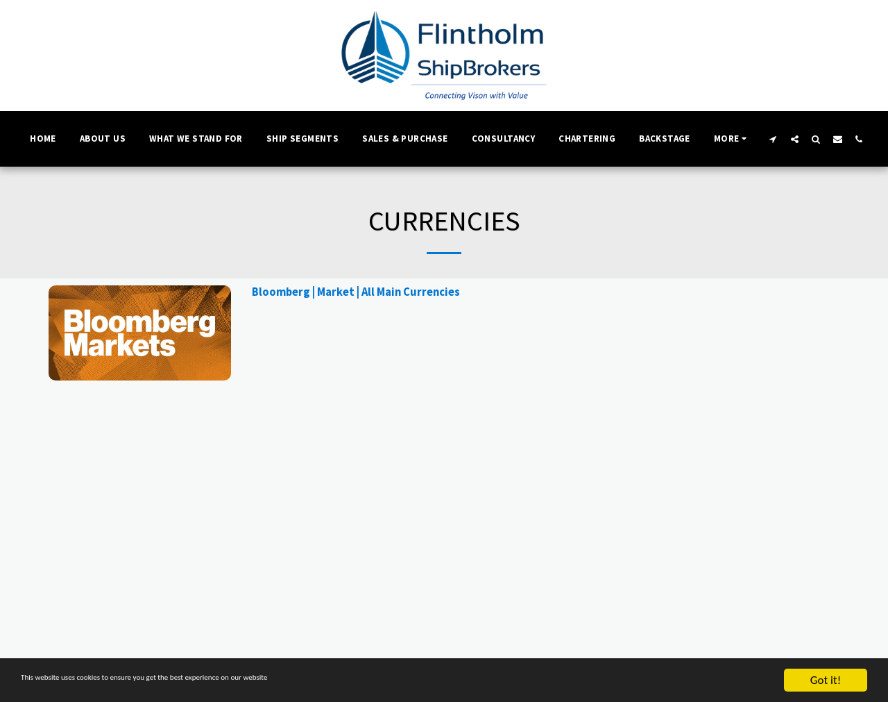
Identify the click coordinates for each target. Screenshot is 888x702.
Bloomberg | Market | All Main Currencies (356, 292)
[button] (773, 139)
